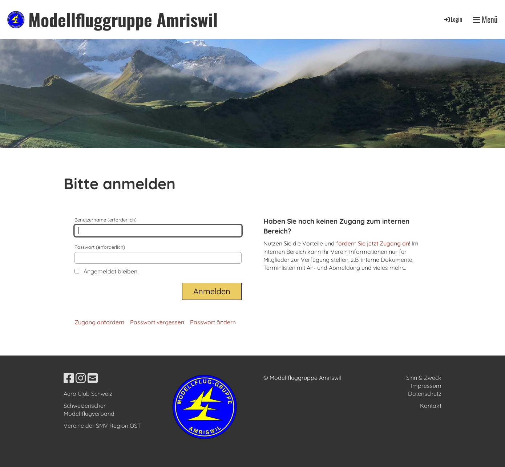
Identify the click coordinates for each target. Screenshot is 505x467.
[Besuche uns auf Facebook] (69, 378)
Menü (485, 19)
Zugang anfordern (99, 322)
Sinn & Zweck (423, 377)
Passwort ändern (213, 322)
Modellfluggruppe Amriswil (123, 19)
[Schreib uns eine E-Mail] (93, 378)
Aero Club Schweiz (88, 393)
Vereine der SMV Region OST (102, 425)
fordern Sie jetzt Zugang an (372, 243)
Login (452, 19)
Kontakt (430, 405)
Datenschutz (424, 393)
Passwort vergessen (157, 322)
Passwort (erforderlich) (158, 254)
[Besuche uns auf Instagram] (81, 378)
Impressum (426, 385)
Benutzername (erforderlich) (158, 226)
